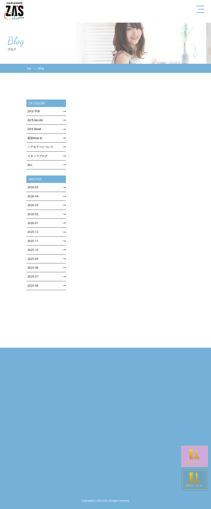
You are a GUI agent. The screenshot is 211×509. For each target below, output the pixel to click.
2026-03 (32, 205)
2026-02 (32, 214)
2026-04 (32, 196)
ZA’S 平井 (33, 111)
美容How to (34, 138)
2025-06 (32, 285)
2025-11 (32, 241)
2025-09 (32, 259)
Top (28, 68)
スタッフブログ (37, 156)
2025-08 (32, 268)
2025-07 (32, 276)
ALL (30, 164)
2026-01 (32, 223)
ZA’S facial (34, 129)
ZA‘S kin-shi (35, 120)
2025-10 (32, 250)
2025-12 (32, 232)
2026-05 (32, 187)
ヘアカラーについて (40, 147)
